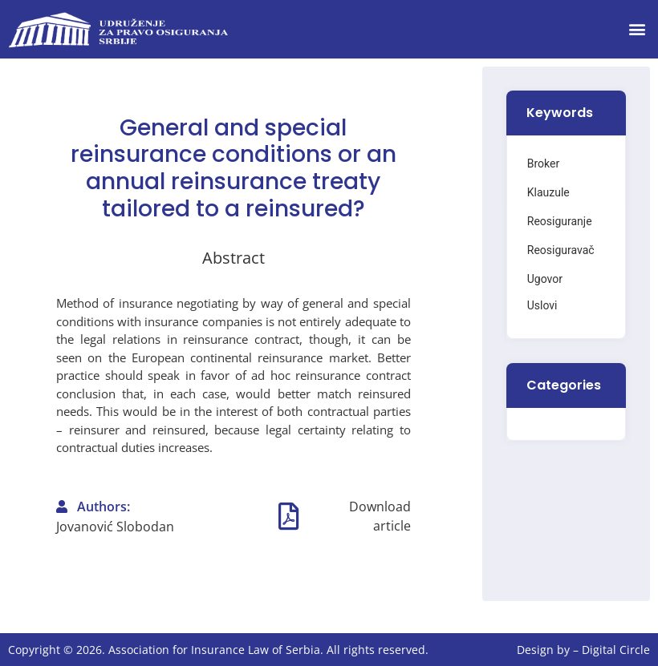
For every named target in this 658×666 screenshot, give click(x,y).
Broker (543, 163)
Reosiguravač (561, 250)
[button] (636, 29)
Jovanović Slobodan (115, 526)
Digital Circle (616, 649)
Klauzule (548, 192)
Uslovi (542, 305)
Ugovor (545, 278)
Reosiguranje (559, 221)
